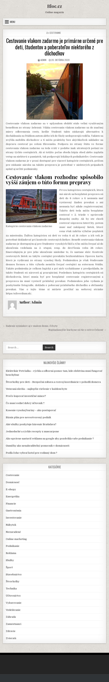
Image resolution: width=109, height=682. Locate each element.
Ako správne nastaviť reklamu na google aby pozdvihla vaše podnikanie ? (50, 438)
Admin (43, 59)
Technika (11, 588)
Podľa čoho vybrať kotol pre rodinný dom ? (31, 452)
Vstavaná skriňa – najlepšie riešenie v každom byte (36, 388)
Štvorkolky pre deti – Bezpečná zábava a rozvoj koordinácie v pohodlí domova (53, 382)
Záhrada (11, 616)
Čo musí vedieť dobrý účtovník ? (25, 403)
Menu (12, 22)
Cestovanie (55, 32)
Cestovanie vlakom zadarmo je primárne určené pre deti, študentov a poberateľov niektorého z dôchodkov (54, 47)
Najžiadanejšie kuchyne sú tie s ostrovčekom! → (77, 329)
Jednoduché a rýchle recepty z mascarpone (32, 431)
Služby (10, 560)
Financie (11, 503)
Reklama (11, 553)
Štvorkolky (12, 581)
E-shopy (11, 489)
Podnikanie (12, 546)
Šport (9, 567)
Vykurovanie (13, 602)
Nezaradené (13, 532)
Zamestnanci (13, 624)
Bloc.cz (54, 6)
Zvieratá (11, 638)
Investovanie (14, 517)
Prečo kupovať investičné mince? (26, 396)
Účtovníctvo (13, 595)
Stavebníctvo (14, 574)
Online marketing (16, 539)
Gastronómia (13, 510)
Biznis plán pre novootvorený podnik (28, 417)
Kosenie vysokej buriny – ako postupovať (31, 410)
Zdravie (10, 631)
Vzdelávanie (13, 610)
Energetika (12, 496)
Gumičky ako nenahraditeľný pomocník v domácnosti (37, 445)
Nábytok (11, 524)
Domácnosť (12, 482)
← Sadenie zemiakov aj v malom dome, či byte (30, 326)
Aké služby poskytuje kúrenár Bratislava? (31, 424)
